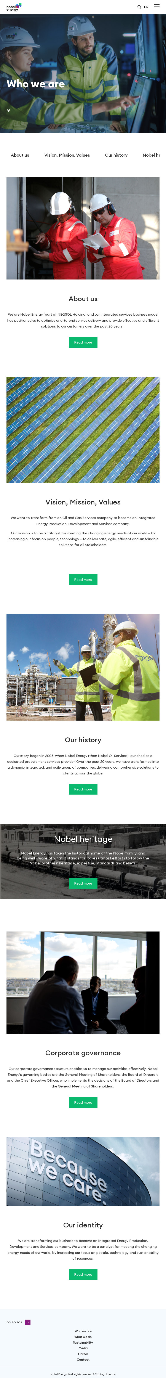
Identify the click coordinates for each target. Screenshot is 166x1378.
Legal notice (107, 1374)
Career (83, 1354)
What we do (83, 1337)
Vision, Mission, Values (67, 155)
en (146, 7)
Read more (83, 342)
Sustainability (83, 1342)
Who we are (83, 1331)
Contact (83, 1360)
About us (20, 155)
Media (83, 1348)
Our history (116, 155)
